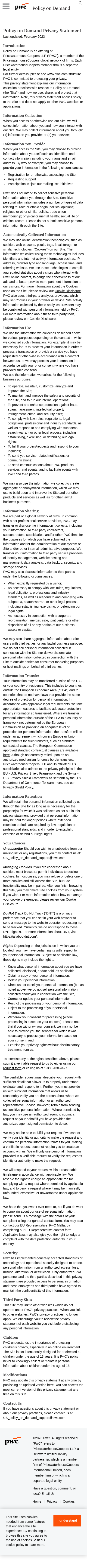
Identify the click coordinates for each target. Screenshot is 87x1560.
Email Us (47, 1493)
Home (37, 1501)
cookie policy (15, 1545)
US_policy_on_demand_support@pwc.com (34, 1418)
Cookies (69, 1501)
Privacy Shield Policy (18, 787)
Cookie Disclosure (68, 291)
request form (12, 1068)
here (6, 755)
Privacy (52, 1501)
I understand (67, 1520)
